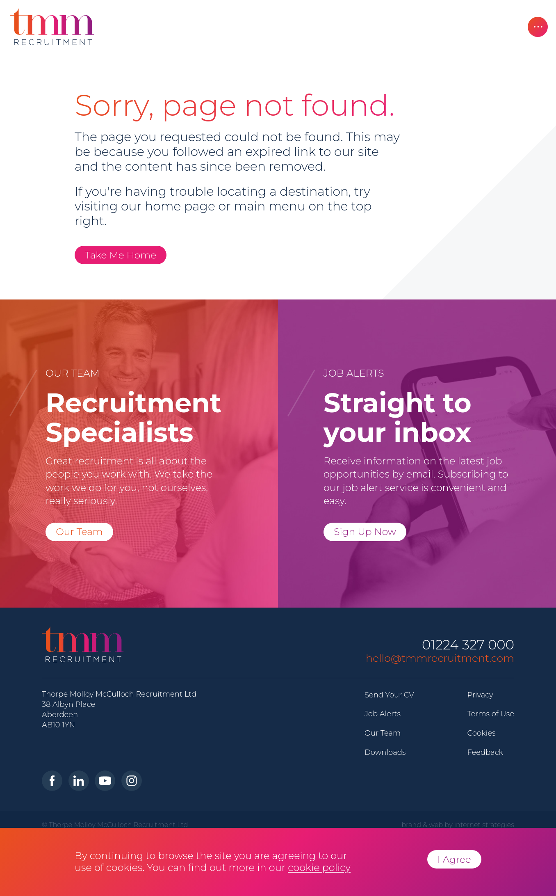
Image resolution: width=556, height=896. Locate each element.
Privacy (480, 694)
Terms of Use (490, 713)
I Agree (454, 859)
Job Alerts (383, 713)
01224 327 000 (468, 645)
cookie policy (319, 867)
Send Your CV (389, 694)
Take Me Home (120, 255)
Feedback (485, 752)
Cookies (481, 733)
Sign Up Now (365, 531)
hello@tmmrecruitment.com (440, 658)
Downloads (385, 752)
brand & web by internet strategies (457, 825)
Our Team (79, 531)
